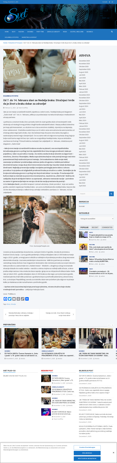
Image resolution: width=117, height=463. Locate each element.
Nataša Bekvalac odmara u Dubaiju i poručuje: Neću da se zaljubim (21, 314)
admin (104, 240)
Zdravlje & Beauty (53, 32)
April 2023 (82, 152)
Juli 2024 (82, 109)
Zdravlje (13, 304)
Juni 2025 (82, 78)
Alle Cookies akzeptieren (87, 460)
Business (90, 32)
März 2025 (82, 86)
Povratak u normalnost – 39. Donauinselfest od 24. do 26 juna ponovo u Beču (101, 273)
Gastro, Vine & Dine (76, 32)
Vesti (13, 32)
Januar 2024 (83, 126)
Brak (8, 304)
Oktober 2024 (84, 100)
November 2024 (84, 98)
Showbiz (30, 32)
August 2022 (83, 174)
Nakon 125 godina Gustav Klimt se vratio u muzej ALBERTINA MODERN (101, 261)
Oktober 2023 (84, 134)
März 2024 (82, 120)
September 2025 (84, 69)
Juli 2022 (82, 177)
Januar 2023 (83, 160)
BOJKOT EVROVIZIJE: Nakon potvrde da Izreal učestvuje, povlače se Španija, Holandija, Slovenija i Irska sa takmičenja (96, 416)
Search (111, 193)
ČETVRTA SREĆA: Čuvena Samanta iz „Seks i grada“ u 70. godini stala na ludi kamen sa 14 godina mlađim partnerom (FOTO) (21, 356)
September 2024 (85, 103)
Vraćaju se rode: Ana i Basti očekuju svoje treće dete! (58, 314)
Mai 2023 (82, 149)
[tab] (84, 227)
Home (7, 32)
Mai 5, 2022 (94, 276)
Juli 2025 (82, 75)
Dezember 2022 (84, 163)
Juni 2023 (82, 146)
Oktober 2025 (84, 66)
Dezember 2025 (84, 61)
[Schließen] (113, 454)
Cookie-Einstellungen (87, 449)
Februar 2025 (83, 89)
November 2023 (84, 132)
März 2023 (82, 154)
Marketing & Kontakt (29, 37)
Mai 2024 (82, 115)
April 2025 (82, 83)
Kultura (21, 32)
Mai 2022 (82, 183)
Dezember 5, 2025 (12, 358)
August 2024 (83, 106)
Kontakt (105, 2)
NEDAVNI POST (47, 370)
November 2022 (84, 166)
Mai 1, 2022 (94, 252)
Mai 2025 (82, 81)
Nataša (23, 358)
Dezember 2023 (84, 129)
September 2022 (84, 171)
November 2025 (84, 63)
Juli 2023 (82, 143)
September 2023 (84, 137)
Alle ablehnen (87, 455)
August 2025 (83, 72)
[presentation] (109, 325)
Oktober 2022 (84, 169)
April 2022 (82, 186)
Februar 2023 (83, 157)
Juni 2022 (82, 180)
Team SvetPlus (23, 108)
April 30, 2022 (95, 240)
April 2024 (82, 117)
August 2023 (83, 140)
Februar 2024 (83, 123)
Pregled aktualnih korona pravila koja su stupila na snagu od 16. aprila (101, 237)
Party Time (40, 32)
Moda (65, 32)
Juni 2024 (82, 112)
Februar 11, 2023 (10, 108)
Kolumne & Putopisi (12, 37)
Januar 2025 (83, 92)
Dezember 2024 (84, 95)
